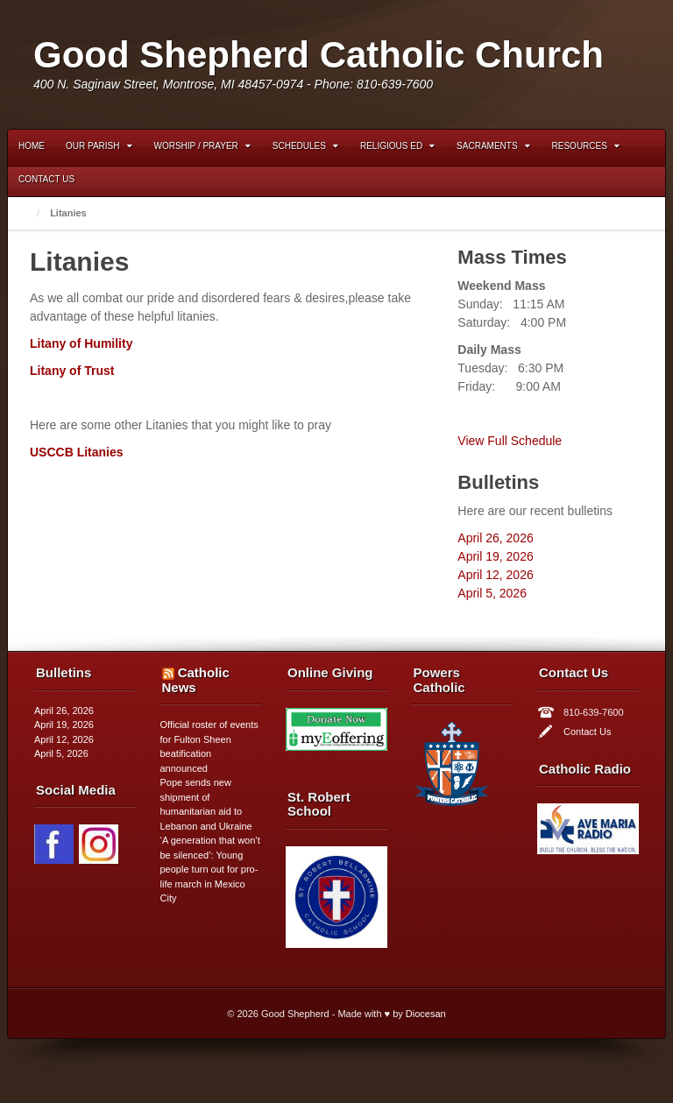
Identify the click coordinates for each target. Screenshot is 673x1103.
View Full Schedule (509, 441)
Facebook (581, 63)
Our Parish (99, 146)
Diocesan (426, 1013)
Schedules (305, 146)
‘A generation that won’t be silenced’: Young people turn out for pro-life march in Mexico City (210, 869)
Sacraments (493, 146)
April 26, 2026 (495, 538)
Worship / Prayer (202, 146)
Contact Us (46, 179)
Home (31, 146)
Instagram (604, 63)
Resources (586, 146)
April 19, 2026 (495, 556)
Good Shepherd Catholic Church (318, 54)
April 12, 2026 (495, 575)
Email (557, 63)
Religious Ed (397, 146)
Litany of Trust (72, 371)
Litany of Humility (81, 343)
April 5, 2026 (492, 593)
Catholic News (196, 680)
